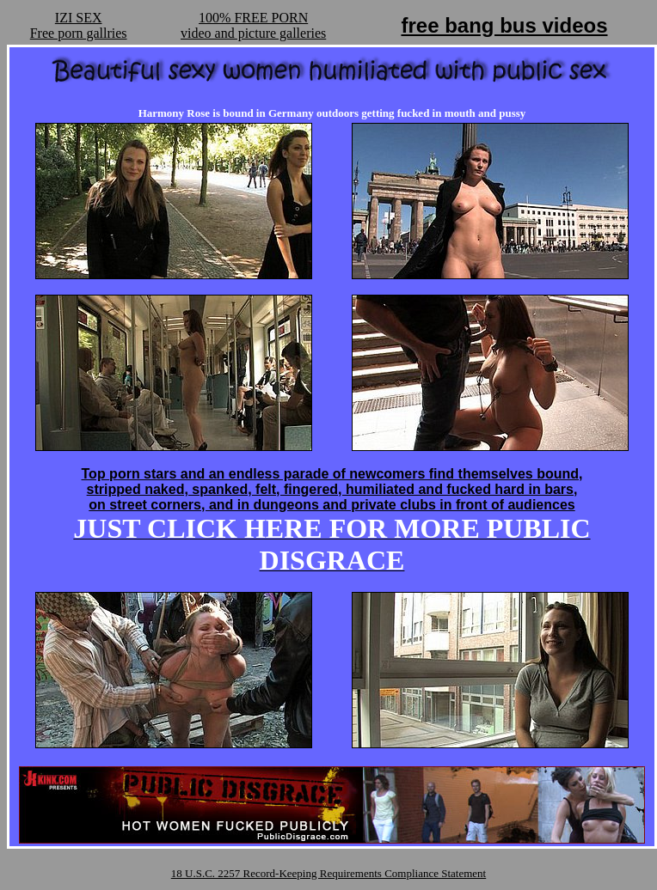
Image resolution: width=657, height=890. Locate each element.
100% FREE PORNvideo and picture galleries (253, 25)
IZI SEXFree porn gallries (78, 25)
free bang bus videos (504, 25)
